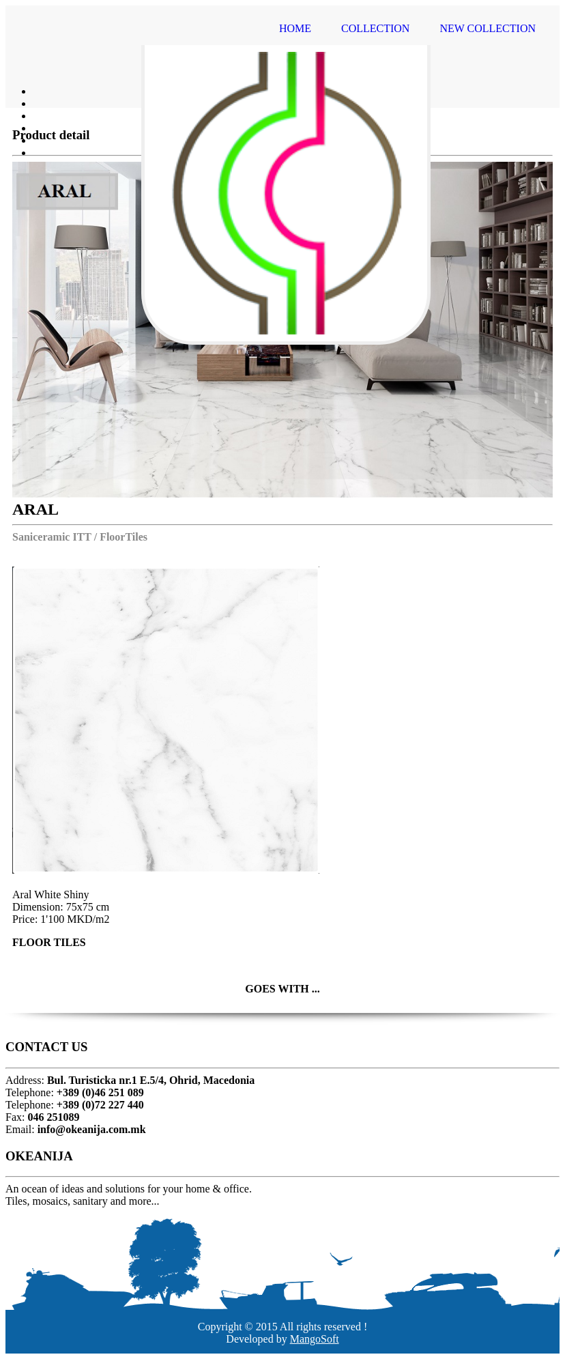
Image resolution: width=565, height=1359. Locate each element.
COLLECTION (375, 28)
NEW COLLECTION (487, 28)
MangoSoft (314, 1339)
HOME (295, 28)
